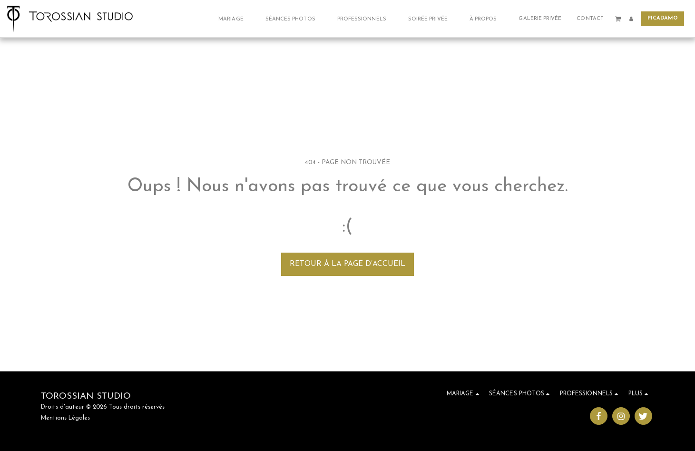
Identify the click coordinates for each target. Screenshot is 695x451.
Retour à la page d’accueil (347, 264)
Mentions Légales (65, 418)
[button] (234, 18)
